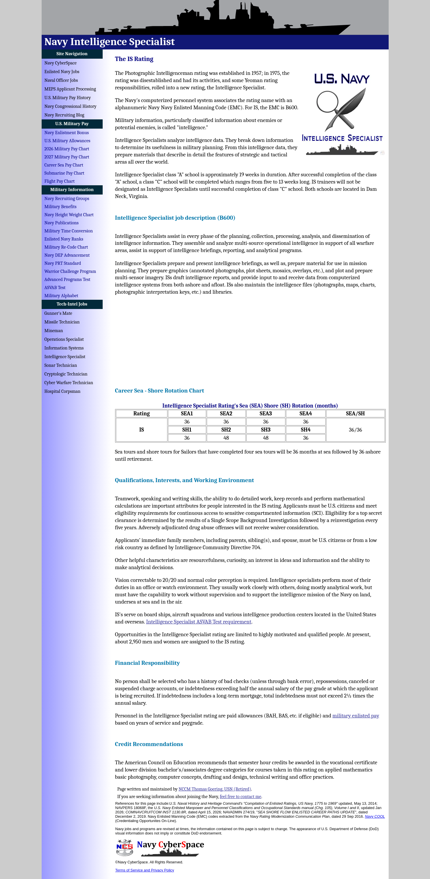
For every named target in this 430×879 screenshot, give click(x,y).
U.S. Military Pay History (68, 97)
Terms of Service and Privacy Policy (144, 870)
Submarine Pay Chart (64, 173)
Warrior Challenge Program (70, 271)
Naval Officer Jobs (61, 80)
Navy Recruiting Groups (67, 198)
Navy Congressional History (71, 106)
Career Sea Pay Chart (64, 165)
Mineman (54, 330)
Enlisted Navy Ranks (64, 239)
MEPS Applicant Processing (70, 89)
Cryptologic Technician (66, 374)
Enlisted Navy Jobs (62, 71)
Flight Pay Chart (60, 181)
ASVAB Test (55, 287)
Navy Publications (62, 222)
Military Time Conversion (69, 231)
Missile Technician (62, 322)
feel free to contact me (240, 796)
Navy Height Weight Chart (69, 214)
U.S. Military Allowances (68, 140)
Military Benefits (61, 206)
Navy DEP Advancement (67, 255)
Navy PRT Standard (63, 263)
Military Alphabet (61, 295)
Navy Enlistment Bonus (67, 132)
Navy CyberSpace (61, 63)
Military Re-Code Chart (66, 247)
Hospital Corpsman (63, 391)
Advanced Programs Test (68, 279)
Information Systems (64, 348)
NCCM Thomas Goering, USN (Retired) (215, 789)
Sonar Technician (61, 365)
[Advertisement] (250, 339)
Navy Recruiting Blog (64, 115)
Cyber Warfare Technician (69, 382)
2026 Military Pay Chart (67, 148)
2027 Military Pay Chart (67, 157)
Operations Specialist (64, 339)
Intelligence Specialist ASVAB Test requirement (198, 622)
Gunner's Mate (58, 313)
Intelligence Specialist (65, 356)
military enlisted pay (356, 716)
